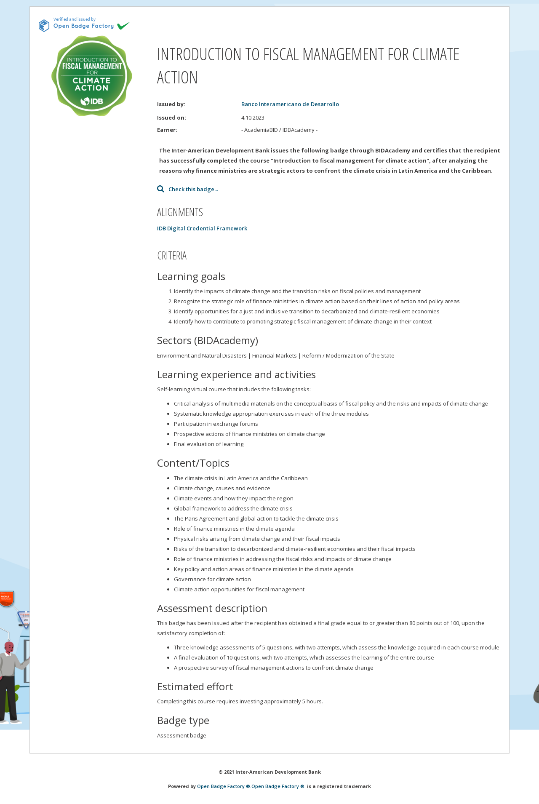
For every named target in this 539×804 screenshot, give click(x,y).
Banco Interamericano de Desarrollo (290, 104)
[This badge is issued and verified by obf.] (84, 24)
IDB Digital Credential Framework (202, 228)
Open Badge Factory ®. (224, 786)
